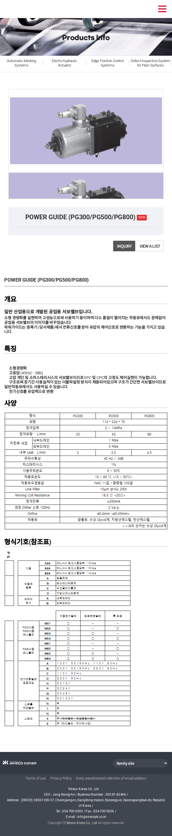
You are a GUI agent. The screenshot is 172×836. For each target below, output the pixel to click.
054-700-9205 (72, 811)
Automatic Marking (21, 63)
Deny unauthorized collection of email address (111, 778)
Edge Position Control (107, 63)
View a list (150, 246)
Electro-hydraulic (64, 63)
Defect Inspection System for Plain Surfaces (150, 63)
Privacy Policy (60, 778)
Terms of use (36, 778)
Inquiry (124, 246)
